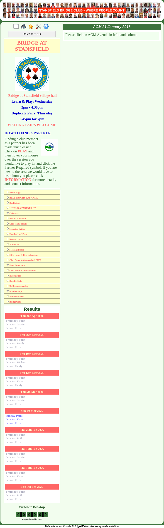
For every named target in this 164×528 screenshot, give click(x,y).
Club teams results (17, 223)
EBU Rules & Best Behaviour (22, 254)
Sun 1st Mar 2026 (32, 410)
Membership (14, 291)
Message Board (15, 249)
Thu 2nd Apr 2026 (31, 315)
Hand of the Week (17, 234)
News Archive (15, 239)
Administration (15, 296)
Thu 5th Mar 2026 (31, 391)
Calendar (13, 213)
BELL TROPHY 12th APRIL (22, 197)
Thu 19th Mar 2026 (32, 353)
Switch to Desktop (32, 507)
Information (14, 275)
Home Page (13, 192)
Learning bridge (16, 228)
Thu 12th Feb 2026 (32, 467)
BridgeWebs (14, 301)
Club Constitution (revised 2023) (24, 260)
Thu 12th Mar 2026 (32, 372)
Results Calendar (16, 218)
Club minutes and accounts (21, 270)
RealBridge (13, 202)
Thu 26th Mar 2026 (32, 334)
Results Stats (14, 280)
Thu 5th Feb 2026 (32, 486)
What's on (13, 244)
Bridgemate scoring (17, 286)
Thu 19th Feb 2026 (32, 448)
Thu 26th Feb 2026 (32, 429)
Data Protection (16, 265)
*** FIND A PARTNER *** (21, 208)
